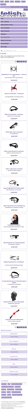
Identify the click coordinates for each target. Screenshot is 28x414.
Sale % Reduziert (13, 43)
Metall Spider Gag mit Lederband (14, 132)
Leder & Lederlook (13, 28)
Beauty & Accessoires (13, 40)
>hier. (15, 405)
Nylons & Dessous (13, 31)
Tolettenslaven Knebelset (13, 225)
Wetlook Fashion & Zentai (13, 25)
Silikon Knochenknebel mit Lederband (14, 151)
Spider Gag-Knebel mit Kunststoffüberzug (14, 205)
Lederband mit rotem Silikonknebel (14, 319)
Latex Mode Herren (14, 356)
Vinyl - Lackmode (13, 21)
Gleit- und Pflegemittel (13, 341)
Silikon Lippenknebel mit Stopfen (14, 168)
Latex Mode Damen (14, 351)
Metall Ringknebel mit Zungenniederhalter (14, 242)
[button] (26, 9)
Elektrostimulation (13, 333)
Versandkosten (22, 401)
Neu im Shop (4, 46)
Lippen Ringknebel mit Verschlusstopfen (13, 188)
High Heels (13, 34)
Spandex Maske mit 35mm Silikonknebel (14, 301)
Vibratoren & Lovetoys (13, 371)
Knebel (15, 50)
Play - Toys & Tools (13, 37)
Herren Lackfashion (14, 344)
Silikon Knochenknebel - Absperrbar (14, 114)
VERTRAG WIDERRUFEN (7, 408)
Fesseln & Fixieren (14, 336)
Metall (14, 364)
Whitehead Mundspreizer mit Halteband (14, 262)
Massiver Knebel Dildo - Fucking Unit (14, 93)
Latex (13, 18)
